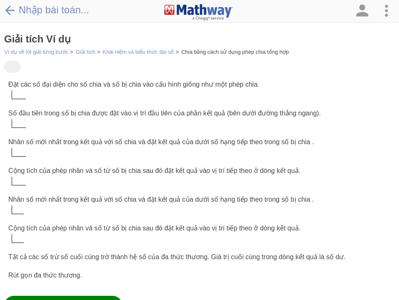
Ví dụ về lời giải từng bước (36, 52)
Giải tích (85, 52)
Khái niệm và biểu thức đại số (138, 52)
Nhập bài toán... (46, 10)
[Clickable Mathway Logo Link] (198, 12)
